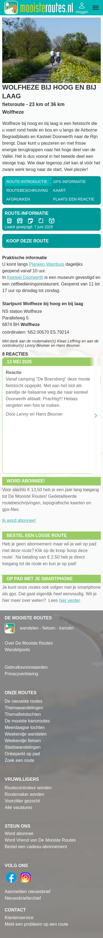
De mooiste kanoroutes (27, 721)
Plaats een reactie (73, 199)
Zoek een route (19, 760)
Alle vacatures (18, 807)
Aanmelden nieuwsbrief (27, 891)
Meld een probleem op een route (36, 924)
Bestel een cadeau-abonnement (36, 846)
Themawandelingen (24, 707)
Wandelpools (17, 649)
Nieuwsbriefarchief (23, 898)
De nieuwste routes (23, 701)
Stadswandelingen (23, 747)
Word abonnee (19, 833)
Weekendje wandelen (26, 734)
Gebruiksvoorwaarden (26, 667)
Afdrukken (18, 199)
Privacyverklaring (21, 673)
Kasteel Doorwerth (25, 277)
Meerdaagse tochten (25, 727)
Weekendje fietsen (23, 740)
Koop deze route (27, 241)
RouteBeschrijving (27, 190)
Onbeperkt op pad (22, 753)
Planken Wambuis (46, 264)
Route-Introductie (26, 181)
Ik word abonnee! (19, 520)
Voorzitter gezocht (22, 801)
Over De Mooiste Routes (29, 643)
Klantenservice (19, 917)
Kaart (59, 190)
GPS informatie (69, 181)
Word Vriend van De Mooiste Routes (40, 840)
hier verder (69, 600)
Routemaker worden (24, 794)
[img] (95, 7)
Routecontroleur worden (28, 787)
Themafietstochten (23, 714)
